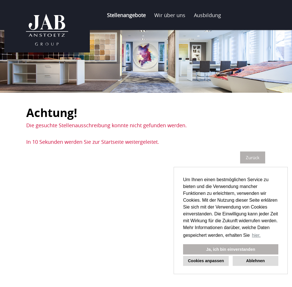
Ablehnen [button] (255, 260)
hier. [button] (256, 235)
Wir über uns (169, 15)
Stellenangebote (126, 15)
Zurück (252, 157)
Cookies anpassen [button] (206, 260)
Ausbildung (207, 15)
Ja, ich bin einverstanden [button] (230, 249)
